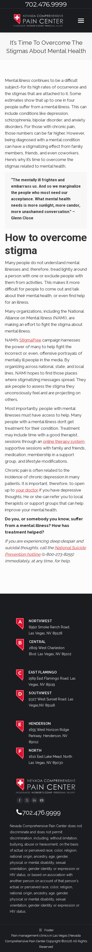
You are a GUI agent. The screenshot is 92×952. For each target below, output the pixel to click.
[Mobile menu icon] (81, 21)
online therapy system (63, 441)
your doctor (27, 490)
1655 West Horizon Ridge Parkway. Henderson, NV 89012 (49, 736)
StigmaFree (30, 340)
